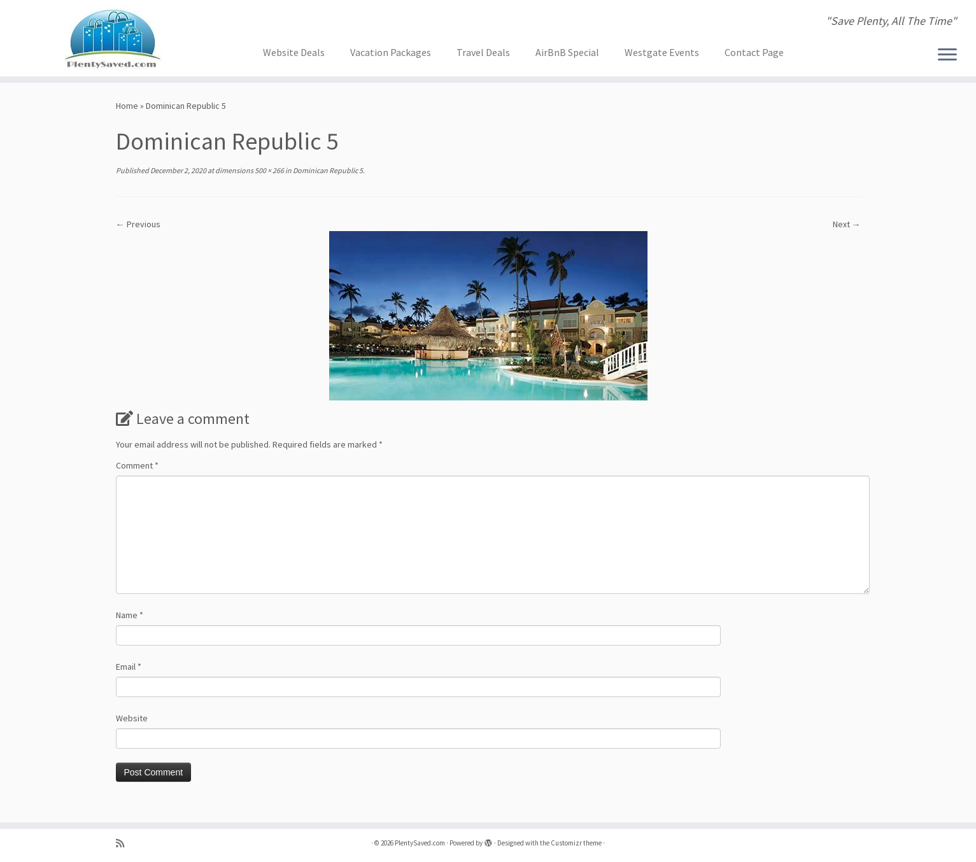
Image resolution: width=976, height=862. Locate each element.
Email (128, 666)
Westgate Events (662, 52)
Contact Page (754, 52)
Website (132, 718)
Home (127, 105)
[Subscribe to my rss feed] (124, 843)
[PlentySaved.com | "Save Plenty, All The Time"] (112, 38)
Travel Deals (483, 52)
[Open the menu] (947, 55)
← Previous (138, 224)
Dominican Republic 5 (327, 170)
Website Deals (294, 52)
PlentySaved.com (420, 842)
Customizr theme (576, 842)
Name (129, 615)
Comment (137, 465)
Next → (847, 224)
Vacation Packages (390, 52)
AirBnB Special (567, 52)
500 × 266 (268, 170)
